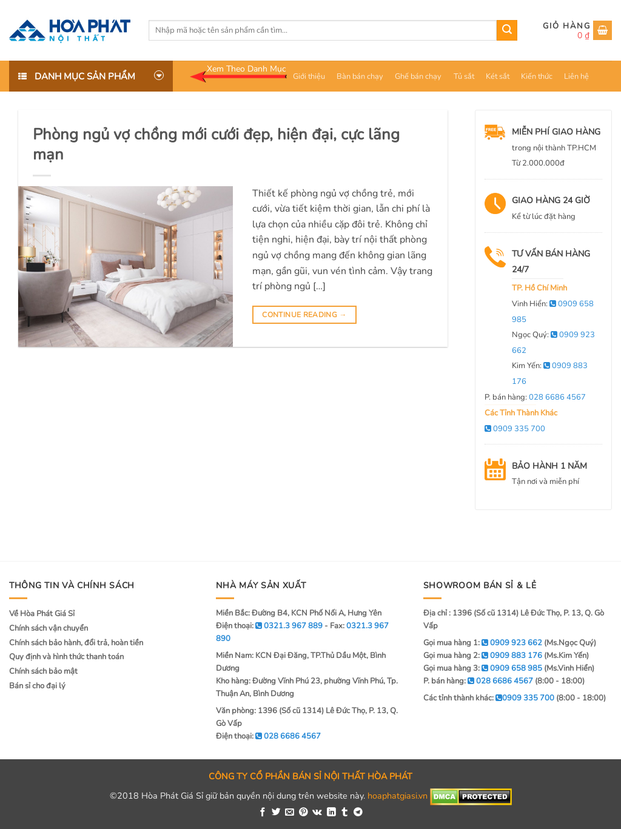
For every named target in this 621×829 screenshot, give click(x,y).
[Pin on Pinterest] (303, 812)
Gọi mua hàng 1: (482, 642)
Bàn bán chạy (360, 76)
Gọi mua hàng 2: (482, 655)
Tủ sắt (464, 76)
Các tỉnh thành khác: (488, 698)
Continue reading (304, 315)
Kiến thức (536, 76)
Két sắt (497, 76)
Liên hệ (576, 76)
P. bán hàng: (535, 397)
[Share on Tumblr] (344, 812)
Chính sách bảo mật (43, 671)
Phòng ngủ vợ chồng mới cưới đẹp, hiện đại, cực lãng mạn (216, 144)
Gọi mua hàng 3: (482, 668)
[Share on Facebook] (262, 812)
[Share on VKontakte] (317, 812)
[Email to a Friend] (289, 812)
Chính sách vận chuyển (48, 628)
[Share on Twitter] (276, 812)
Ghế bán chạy (418, 76)
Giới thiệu (309, 76)
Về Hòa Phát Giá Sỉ (42, 613)
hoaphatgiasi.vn (398, 796)
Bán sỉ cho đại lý (37, 685)
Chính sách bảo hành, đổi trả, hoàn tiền (76, 642)
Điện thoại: (268, 736)
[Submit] (507, 30)
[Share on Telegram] (358, 812)
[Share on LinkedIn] (331, 812)
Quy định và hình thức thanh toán (66, 656)
